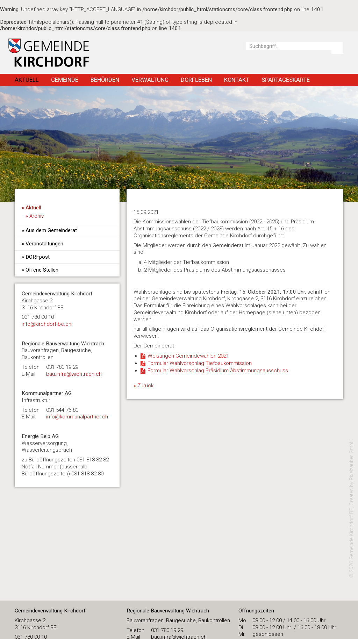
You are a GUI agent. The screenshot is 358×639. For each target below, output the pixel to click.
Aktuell (27, 79)
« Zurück (143, 385)
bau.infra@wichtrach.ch (74, 374)
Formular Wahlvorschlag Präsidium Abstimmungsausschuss (218, 370)
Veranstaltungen (44, 243)
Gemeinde (64, 79)
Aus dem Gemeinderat (51, 230)
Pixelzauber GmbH (352, 459)
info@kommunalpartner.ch (77, 417)
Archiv (36, 216)
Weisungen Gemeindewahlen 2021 (188, 356)
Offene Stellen (42, 270)
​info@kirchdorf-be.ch (46, 324)
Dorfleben (196, 79)
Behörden (105, 79)
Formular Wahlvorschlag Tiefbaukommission (200, 363)
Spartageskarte (286, 79)
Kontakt (236, 79)
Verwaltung (150, 79)
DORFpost (38, 257)
